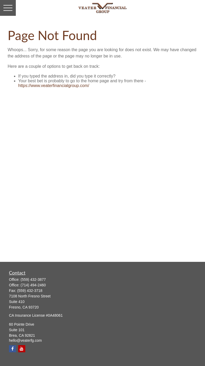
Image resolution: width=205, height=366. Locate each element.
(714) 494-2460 (33, 285)
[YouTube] (21, 348)
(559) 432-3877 (33, 279)
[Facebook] (12, 348)
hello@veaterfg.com (25, 340)
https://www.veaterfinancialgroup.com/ (53, 85)
